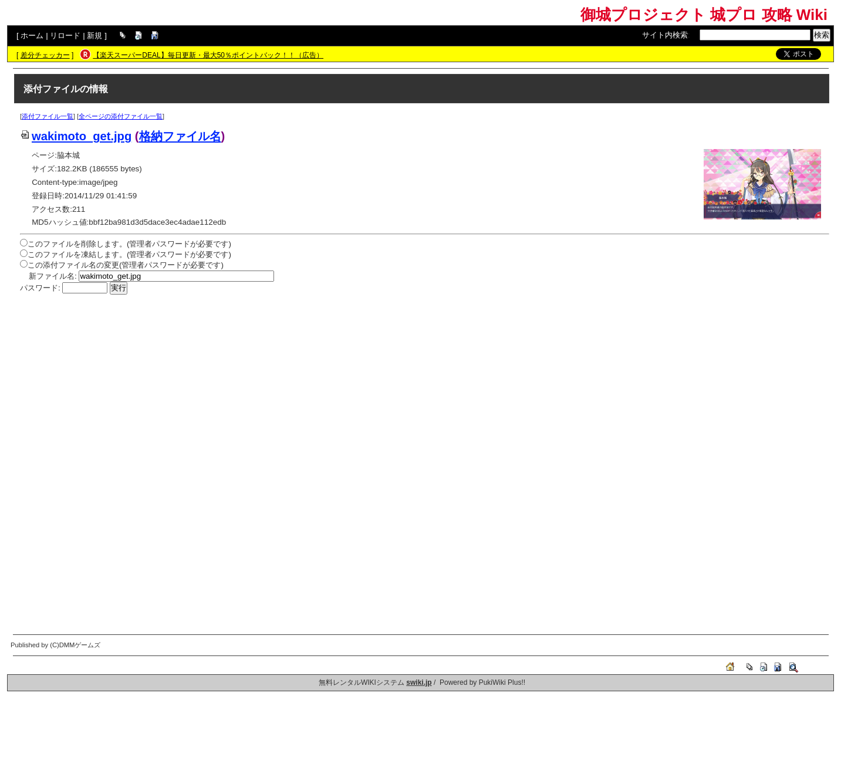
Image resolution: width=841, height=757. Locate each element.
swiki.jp (418, 682)
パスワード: (40, 287)
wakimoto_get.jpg (75, 136)
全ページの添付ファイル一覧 (121, 116)
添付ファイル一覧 (47, 116)
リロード (65, 35)
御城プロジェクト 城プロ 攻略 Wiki (704, 14)
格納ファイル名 (180, 136)
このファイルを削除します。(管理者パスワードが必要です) (129, 243)
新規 (94, 35)
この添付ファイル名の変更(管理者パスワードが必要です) (126, 265)
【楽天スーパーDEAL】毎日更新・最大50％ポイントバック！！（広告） (208, 55)
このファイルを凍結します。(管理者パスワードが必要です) (129, 254)
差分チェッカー (45, 55)
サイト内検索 (665, 35)
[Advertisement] (372, 382)
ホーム (32, 35)
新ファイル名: (53, 276)
